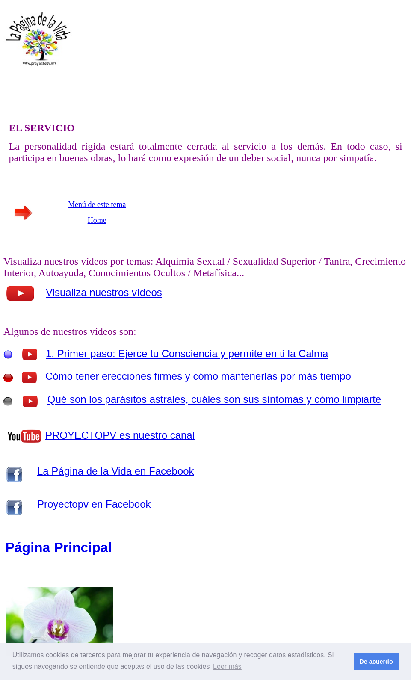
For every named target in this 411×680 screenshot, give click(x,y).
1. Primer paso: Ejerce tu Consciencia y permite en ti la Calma (187, 353)
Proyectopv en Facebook (94, 504)
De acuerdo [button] (376, 661)
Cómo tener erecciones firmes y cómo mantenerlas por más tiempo (198, 376)
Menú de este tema (97, 204)
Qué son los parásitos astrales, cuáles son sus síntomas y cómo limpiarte (214, 399)
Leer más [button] (227, 666)
